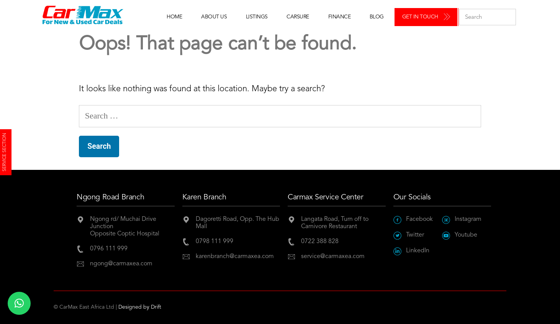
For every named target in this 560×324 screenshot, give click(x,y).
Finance (339, 17)
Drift (156, 307)
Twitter (408, 235)
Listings (257, 17)
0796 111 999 (109, 249)
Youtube (459, 235)
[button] (19, 303)
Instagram (461, 219)
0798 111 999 (214, 241)
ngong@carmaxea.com (121, 264)
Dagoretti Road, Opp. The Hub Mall (237, 223)
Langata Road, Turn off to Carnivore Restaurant (334, 223)
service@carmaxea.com (333, 256)
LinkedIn (411, 251)
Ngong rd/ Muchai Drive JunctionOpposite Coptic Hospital (124, 226)
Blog (377, 17)
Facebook (413, 219)
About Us (214, 17)
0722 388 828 (320, 241)
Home (174, 17)
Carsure (298, 17)
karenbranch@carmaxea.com (235, 256)
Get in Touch (420, 17)
